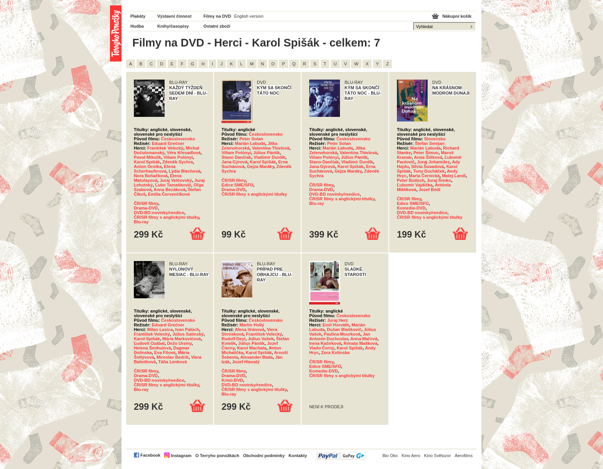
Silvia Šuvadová (427, 166)
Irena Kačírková (325, 343)
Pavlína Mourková (342, 334)
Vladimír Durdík (269, 157)
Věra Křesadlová (184, 152)
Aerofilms (464, 455)
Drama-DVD (146, 208)
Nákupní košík (456, 16)
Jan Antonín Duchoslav (339, 336)
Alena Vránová (249, 329)
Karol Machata (251, 348)
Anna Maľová (363, 338)
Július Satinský (187, 334)
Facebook (150, 455)
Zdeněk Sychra (177, 162)
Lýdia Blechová (184, 171)
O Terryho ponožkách (217, 455)
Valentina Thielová (271, 148)
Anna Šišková (428, 157)
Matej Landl (454, 175)
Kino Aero (410, 455)
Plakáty (137, 16)
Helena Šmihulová (152, 348)
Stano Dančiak (236, 157)
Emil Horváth (336, 325)
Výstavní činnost (174, 16)
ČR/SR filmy (146, 203)
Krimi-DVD (232, 380)
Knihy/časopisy (173, 26)
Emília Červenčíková (169, 194)
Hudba (137, 26)
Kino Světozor (437, 455)
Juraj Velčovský (176, 180)
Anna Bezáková (169, 189)
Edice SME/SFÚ (237, 185)
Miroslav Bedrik (172, 357)
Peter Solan (251, 138)
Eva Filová (164, 352)
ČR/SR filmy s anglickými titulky (166, 217)
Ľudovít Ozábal (149, 343)
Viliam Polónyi (178, 157)
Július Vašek (260, 338)
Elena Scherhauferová (154, 168)
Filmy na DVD (217, 16)
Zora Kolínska (335, 352)
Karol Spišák (147, 162)
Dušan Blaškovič (344, 329)
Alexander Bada (256, 357)
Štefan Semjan (430, 143)
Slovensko (435, 138)
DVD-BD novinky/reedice (159, 212)
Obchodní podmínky (264, 455)
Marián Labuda (250, 143)
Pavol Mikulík (147, 157)
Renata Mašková (361, 343)
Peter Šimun (425, 152)
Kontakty (297, 455)
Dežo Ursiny (179, 343)
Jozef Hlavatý (246, 361)
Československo (178, 138)
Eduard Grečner (168, 143)
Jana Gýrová (234, 162)
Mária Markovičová (181, 338)
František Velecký (165, 148)
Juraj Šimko (439, 180)
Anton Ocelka (148, 166)
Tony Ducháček (429, 171)
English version (248, 16)
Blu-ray (141, 222)
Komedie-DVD (411, 208)
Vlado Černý (321, 348)
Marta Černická (424, 175)
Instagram (181, 455)
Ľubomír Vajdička (415, 185)
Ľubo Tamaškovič (173, 185)
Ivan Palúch (187, 329)
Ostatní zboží (216, 26)
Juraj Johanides (433, 162)
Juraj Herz (337, 320)
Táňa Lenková (172, 361)
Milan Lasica (160, 329)
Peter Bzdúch (411, 180)
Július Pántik (266, 152)
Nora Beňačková (151, 175)
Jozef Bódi (430, 189)
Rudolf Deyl (233, 338)
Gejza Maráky (260, 166)
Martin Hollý (252, 325)
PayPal (340, 455)
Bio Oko (390, 455)
